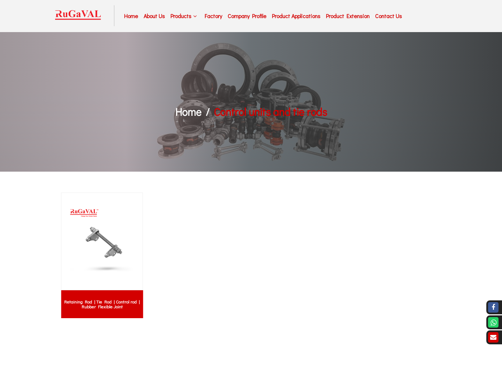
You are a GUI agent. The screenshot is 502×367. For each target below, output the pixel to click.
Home (131, 16)
